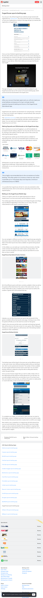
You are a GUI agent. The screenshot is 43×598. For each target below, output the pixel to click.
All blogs (3, 588)
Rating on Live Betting (6, 574)
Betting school (5, 10)
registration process (9, 117)
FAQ (23, 587)
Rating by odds (4, 571)
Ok (33, 594)
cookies (29, 594)
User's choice (4, 587)
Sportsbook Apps (5, 576)
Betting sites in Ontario (6, 580)
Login (37, 2)
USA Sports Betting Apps (15, 10)
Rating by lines (4, 573)
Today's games (25, 569)
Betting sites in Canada (6, 578)
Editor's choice (4, 585)
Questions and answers (27, 588)
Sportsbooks (4, 522)
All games (24, 573)
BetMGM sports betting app (10, 438)
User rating (3, 569)
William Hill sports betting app (30, 438)
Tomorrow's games (26, 571)
